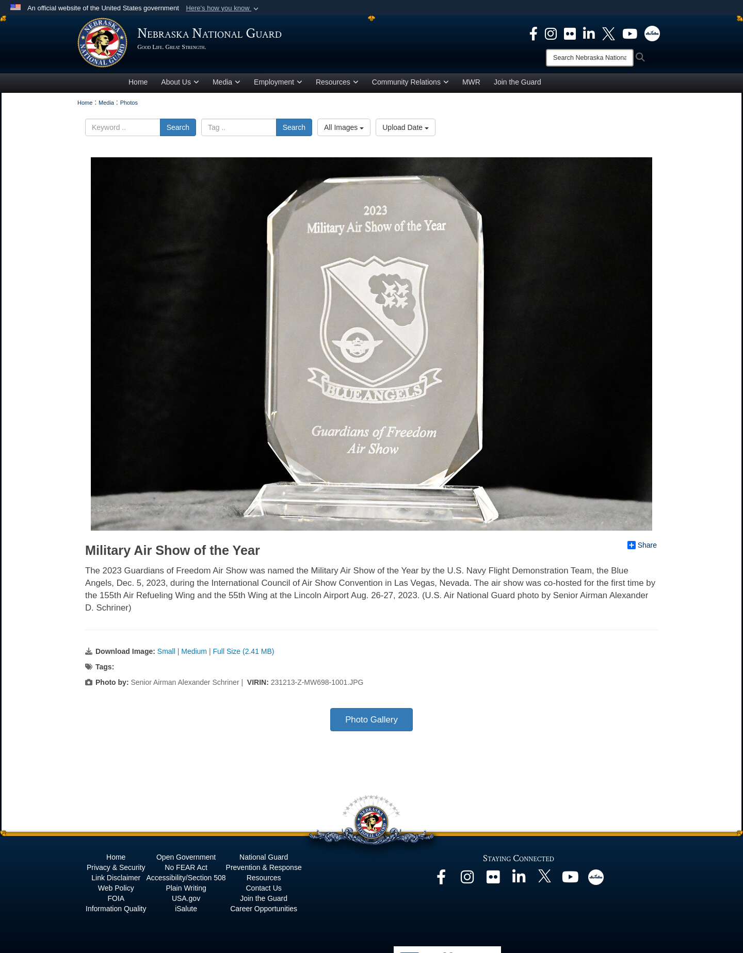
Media (226, 84)
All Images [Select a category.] (344, 129)
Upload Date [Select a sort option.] (405, 129)
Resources (337, 84)
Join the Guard (517, 84)
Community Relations (410, 84)
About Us (180, 84)
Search (178, 129)
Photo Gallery (371, 722)
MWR (471, 84)
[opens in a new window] (533, 33)
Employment (278, 84)
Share (642, 547)
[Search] (590, 58)
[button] (223, 8)
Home (138, 84)
